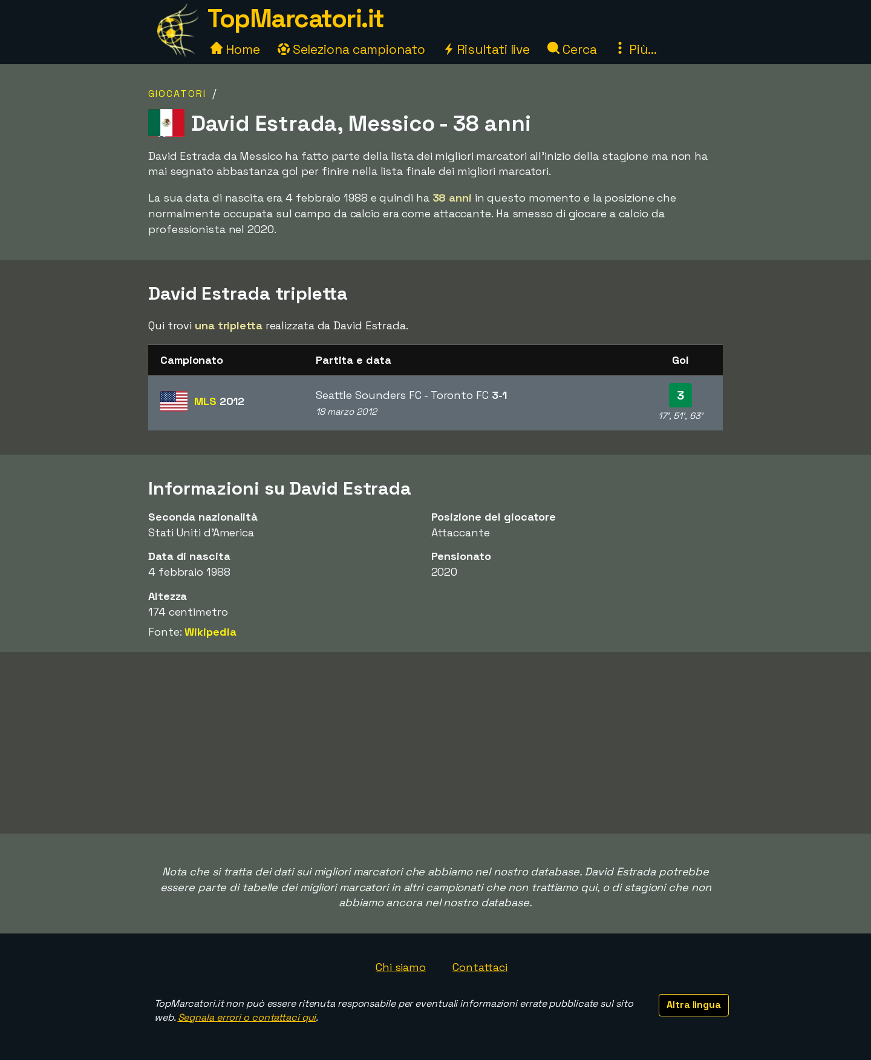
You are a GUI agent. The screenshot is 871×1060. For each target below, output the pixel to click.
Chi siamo (401, 967)
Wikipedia (210, 632)
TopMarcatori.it (295, 18)
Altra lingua (694, 1004)
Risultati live (486, 49)
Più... (635, 49)
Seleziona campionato (351, 49)
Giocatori (177, 93)
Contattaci (479, 967)
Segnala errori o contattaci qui (247, 1017)
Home (235, 49)
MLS (219, 401)
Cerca (571, 49)
